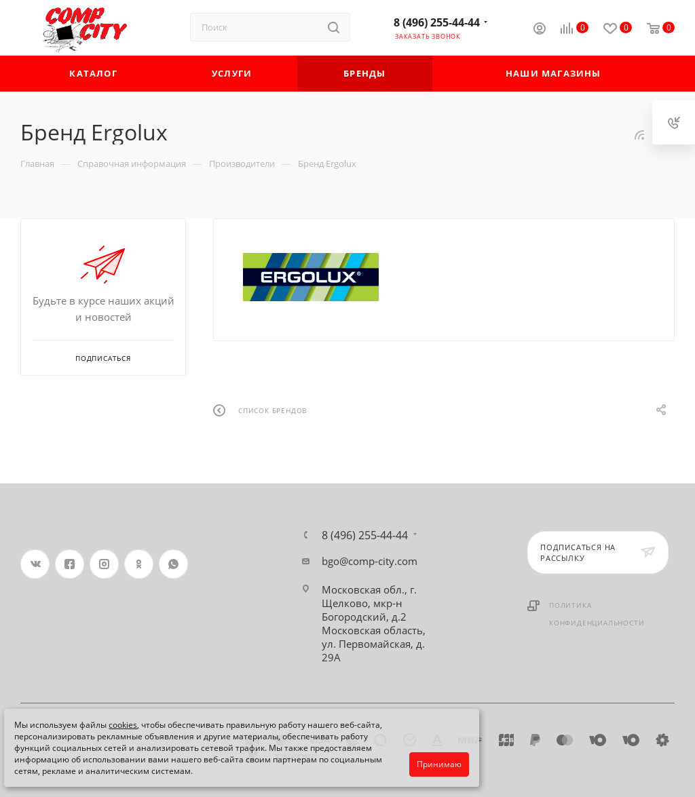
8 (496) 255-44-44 (437, 22)
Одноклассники (138, 564)
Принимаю (439, 764)
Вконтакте (35, 564)
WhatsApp (173, 564)
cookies (123, 725)
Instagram (104, 564)
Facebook (69, 564)
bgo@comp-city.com (369, 561)
